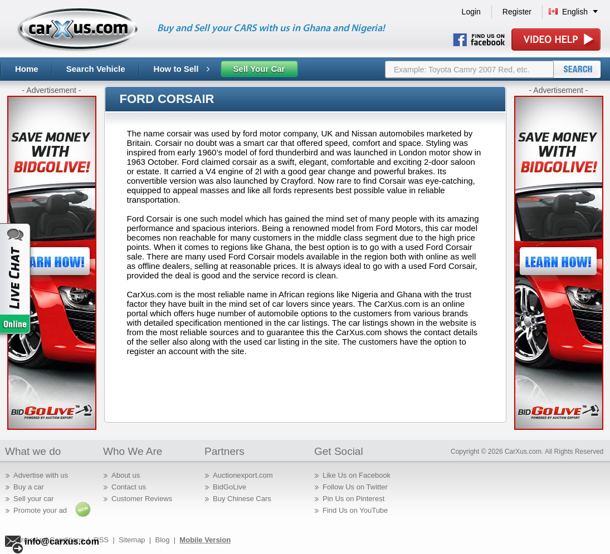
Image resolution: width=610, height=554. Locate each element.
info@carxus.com (62, 541)
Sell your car (33, 498)
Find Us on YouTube (355, 510)
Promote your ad (40, 510)
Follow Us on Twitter (355, 487)
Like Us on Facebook (357, 475)
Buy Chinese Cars (242, 498)
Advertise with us (40, 475)
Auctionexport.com (243, 475)
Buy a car (28, 487)
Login (471, 11)
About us (125, 475)
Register (516, 11)
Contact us (128, 487)
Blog (162, 540)
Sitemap (132, 540)
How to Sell (181, 68)
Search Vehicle (95, 68)
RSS (101, 540)
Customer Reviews (141, 498)
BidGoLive (229, 487)
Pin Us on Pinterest (353, 498)
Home (26, 68)
